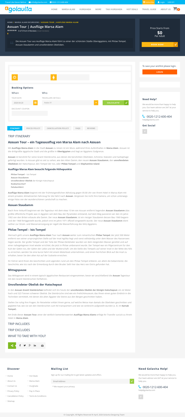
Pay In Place (34, 391)
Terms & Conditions (37, 396)
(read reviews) (43, 30)
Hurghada (85, 9)
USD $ (170, 2)
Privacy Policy (13, 391)
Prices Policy (33, 128)
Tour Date (17, 98)
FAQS (78, 128)
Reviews (91, 128)
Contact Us (12, 386)
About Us (166, 9)
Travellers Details (51, 98)
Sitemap (11, 401)
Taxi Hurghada (114, 9)
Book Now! (157, 44)
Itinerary (15, 128)
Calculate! (113, 102)
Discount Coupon (20, 109)
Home (54, 9)
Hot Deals (132, 9)
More (98, 9)
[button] (148, 2)
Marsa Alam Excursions (27, 22)
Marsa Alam (68, 9)
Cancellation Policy (58, 128)
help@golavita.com (150, 119)
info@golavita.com (39, 2)
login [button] (159, 72)
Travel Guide (149, 9)
